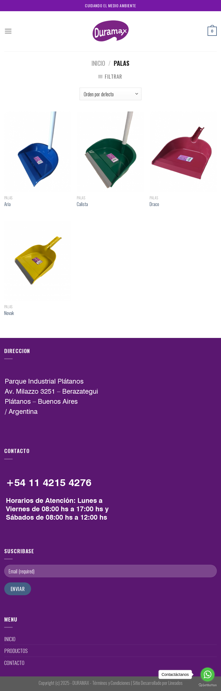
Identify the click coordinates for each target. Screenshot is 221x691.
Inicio (98, 63)
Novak (9, 313)
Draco (154, 204)
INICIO (9, 639)
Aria (7, 204)
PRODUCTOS (16, 650)
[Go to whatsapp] (208, 674)
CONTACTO (14, 662)
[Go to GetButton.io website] (208, 685)
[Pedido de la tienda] (110, 94)
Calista (82, 204)
